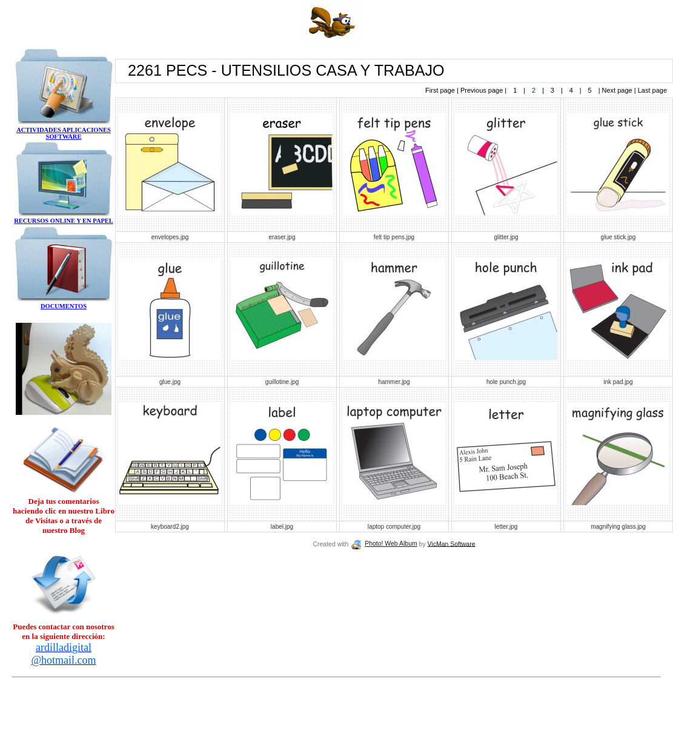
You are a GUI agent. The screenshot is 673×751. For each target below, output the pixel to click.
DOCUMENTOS (64, 306)
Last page (651, 90)
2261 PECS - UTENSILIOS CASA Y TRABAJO (286, 70)
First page (441, 90)
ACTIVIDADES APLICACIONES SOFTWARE (63, 133)
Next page (617, 90)
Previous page (482, 90)
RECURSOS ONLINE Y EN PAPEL (63, 220)
